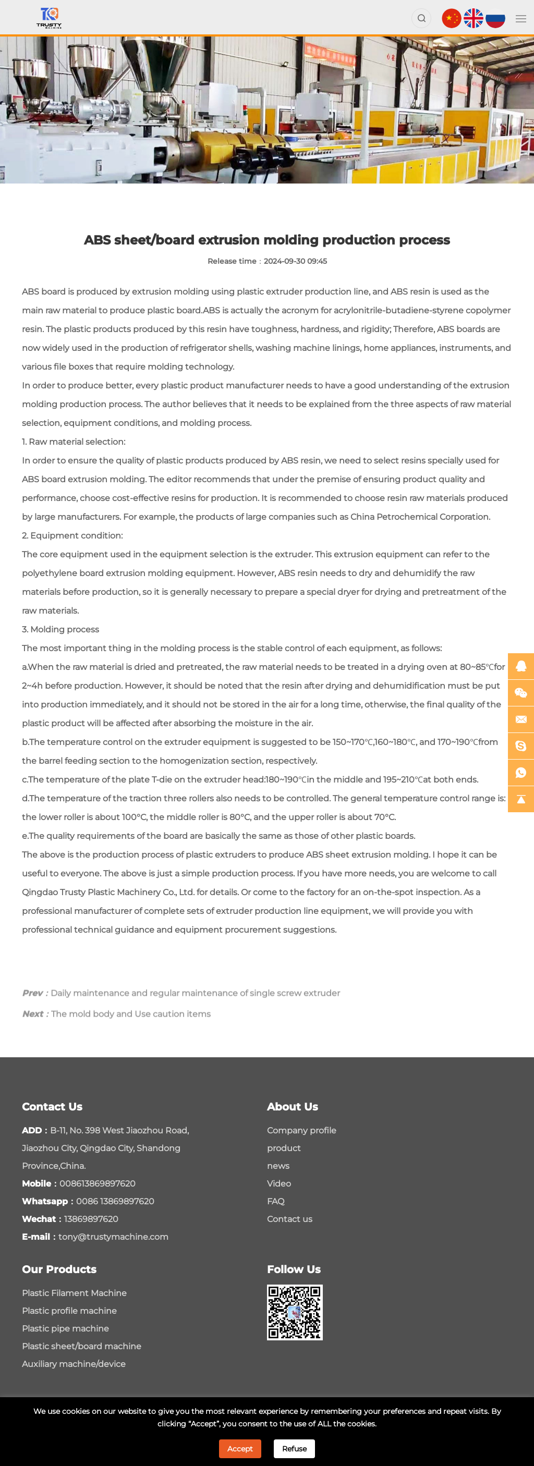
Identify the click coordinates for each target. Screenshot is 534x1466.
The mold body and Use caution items (116, 1030)
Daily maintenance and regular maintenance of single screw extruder (181, 1010)
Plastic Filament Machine (74, 1293)
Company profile (301, 1130)
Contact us (289, 1219)
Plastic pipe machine (65, 1329)
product (284, 1148)
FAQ (275, 1201)
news (278, 1166)
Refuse (294, 1448)
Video (279, 1184)
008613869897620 (97, 1184)
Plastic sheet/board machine (81, 1346)
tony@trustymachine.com (113, 1237)
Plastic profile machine (69, 1311)
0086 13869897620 (115, 1201)
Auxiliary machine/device (74, 1364)
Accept (240, 1448)
